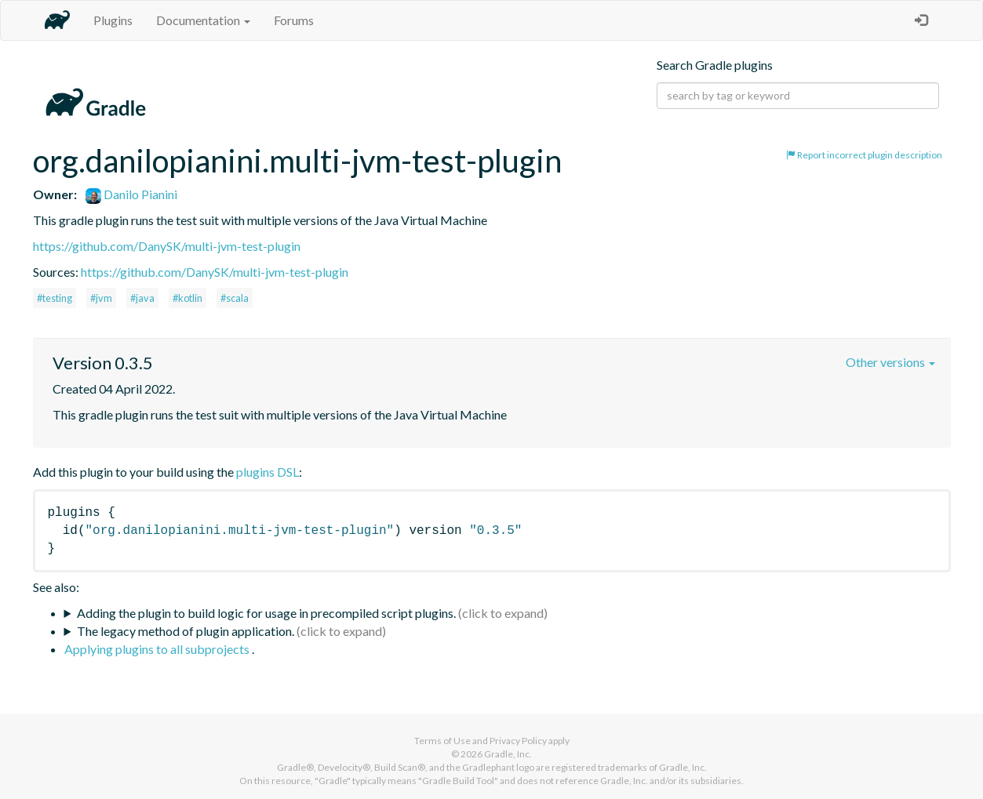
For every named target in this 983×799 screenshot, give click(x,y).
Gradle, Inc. (508, 754)
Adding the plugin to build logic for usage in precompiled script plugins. (266, 612)
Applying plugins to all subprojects (158, 648)
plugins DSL (267, 471)
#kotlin (187, 298)
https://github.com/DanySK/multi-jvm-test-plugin (166, 245)
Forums (294, 20)
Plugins (113, 20)
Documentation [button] (203, 20)
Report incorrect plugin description (864, 155)
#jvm (101, 298)
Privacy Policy (518, 740)
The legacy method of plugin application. (185, 630)
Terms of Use (442, 740)
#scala (234, 298)
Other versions (890, 361)
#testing (54, 298)
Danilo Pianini (131, 194)
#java (142, 298)
